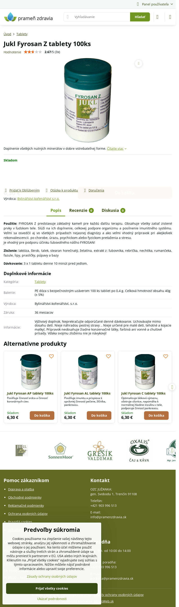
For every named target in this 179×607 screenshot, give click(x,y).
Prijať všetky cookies (52, 588)
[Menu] (170, 16)
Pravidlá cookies (20, 522)
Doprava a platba (21, 489)
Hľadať (140, 17)
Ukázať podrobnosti (52, 599)
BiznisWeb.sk (104, 601)
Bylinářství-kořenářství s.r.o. (38, 198)
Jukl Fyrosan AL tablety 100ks (87, 393)
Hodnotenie (12, 52)
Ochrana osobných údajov (28, 513)
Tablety (40, 282)
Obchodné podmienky (24, 497)
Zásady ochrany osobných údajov (119, 595)
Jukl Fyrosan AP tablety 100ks (30, 393)
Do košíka (125, 175)
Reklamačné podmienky (26, 505)
